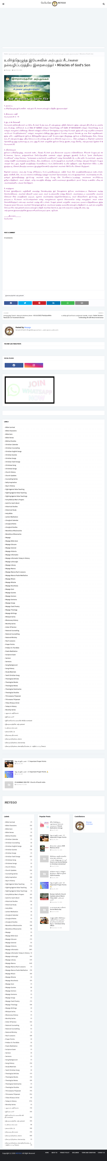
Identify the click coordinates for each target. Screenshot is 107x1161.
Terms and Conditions (89, 1152)
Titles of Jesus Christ (12, 703)
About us (54, 1152)
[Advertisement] (53, 27)
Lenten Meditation (11, 517)
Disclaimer (75, 1152)
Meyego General (10, 548)
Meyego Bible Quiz (11, 541)
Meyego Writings (11, 613)
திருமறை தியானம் (11, 735)
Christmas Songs (11, 469)
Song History (9, 668)
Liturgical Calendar (11, 520)
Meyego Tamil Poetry (12, 606)
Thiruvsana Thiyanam (12, 699)
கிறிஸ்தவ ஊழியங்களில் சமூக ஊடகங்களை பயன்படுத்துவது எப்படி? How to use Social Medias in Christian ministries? (58, 860)
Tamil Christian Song (12, 675)
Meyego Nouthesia (11, 586)
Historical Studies (11, 506)
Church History (10, 472)
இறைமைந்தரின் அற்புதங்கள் (18, 54)
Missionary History (11, 620)
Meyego (8, 70)
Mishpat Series (10, 617)
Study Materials (10, 672)
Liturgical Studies (11, 527)
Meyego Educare (10, 544)
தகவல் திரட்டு (10, 731)
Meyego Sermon (10, 596)
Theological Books (11, 682)
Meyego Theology (11, 610)
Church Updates (10, 475)
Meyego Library (10, 565)
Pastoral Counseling (12, 630)
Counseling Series (11, 479)
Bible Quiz (8, 434)
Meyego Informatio (11, 555)
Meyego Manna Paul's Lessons (15, 572)
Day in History (10, 486)
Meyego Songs (10, 603)
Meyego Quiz (9, 589)
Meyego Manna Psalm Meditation (16, 575)
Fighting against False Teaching (16, 493)
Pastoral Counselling (12, 634)
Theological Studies (12, 692)
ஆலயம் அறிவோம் (12, 713)
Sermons (8, 661)
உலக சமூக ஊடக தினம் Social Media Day (58, 908)
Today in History (10, 706)
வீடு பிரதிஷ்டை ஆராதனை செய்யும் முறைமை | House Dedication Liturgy (56, 825)
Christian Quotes (11, 455)
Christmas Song (10, 465)
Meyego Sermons (11, 599)
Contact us (101, 1152)
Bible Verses (9, 438)
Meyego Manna (10, 568)
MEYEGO (19, 1153)
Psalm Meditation (11, 651)
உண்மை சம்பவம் (11, 728)
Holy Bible (8, 513)
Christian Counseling (12, 448)
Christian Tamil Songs (12, 462)
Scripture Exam (10, 655)
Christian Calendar (11, 444)
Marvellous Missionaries (13, 531)
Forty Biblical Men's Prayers (14, 500)
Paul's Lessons (10, 641)
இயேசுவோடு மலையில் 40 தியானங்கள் (18, 720)
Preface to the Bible (12, 648)
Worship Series (10, 710)
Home (6, 54)
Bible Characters (11, 431)
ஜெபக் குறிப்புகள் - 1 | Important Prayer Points (30, 761)
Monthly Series (10, 624)
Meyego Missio (10, 579)
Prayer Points (10, 644)
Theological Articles (12, 679)
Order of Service (10, 627)
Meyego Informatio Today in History (17, 558)
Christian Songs (10, 458)
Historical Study (10, 510)
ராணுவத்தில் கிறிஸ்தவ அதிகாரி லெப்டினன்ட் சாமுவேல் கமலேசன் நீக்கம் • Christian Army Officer (57, 922)
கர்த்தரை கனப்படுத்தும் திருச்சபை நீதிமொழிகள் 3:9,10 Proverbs (58, 873)
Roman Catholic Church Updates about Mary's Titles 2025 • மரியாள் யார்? (58, 897)
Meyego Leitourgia (11, 562)
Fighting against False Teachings (16, 496)
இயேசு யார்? (9, 717)
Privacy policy (64, 1152)
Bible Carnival (10, 427)
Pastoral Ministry (11, 637)
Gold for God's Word (12, 503)
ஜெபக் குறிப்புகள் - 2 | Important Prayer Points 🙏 (31, 772)
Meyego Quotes (10, 593)
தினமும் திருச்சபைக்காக (13, 739)
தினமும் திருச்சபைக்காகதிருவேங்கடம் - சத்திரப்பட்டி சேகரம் (25, 746)
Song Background (11, 665)
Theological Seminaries (13, 689)
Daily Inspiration (11, 482)
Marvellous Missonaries (13, 534)
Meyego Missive (10, 582)
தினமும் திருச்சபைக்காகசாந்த (15, 742)
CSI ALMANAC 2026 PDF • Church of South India (30, 782)
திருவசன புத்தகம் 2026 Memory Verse (57, 847)
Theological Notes (11, 686)
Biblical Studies (10, 441)
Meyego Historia (10, 551)
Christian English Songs (13, 451)
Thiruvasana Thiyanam (13, 696)
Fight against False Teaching (14, 489)
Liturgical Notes (10, 524)
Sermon (8, 658)
